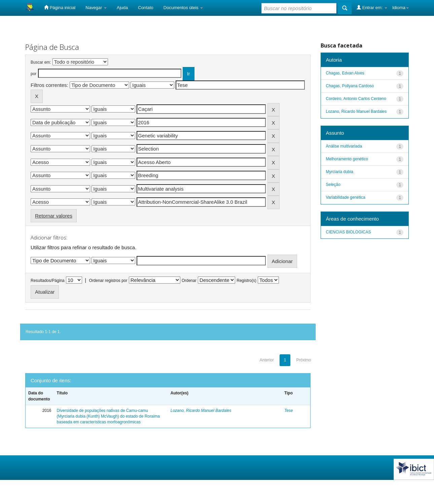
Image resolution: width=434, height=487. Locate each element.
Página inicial (59, 7)
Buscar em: (41, 62)
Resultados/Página (48, 280)
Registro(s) (246, 280)
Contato (145, 7)
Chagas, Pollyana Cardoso (350, 86)
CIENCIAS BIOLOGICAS (348, 232)
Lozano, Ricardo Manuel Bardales (201, 410)
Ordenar (189, 280)
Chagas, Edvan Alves (345, 73)
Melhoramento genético (347, 159)
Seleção (333, 184)
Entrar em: (372, 7)
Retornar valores (53, 216)
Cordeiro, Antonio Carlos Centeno (356, 98)
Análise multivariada (344, 146)
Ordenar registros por (108, 280)
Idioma (400, 7)
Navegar (96, 7)
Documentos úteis (183, 7)
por (33, 73)
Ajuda (122, 7)
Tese (288, 410)
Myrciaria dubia (339, 171)
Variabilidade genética (345, 197)
